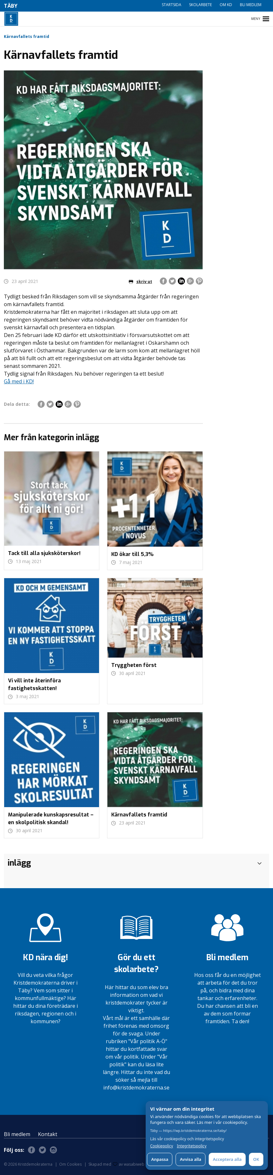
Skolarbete (200, 4)
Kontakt (47, 1134)
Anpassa (159, 1159)
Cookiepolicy (161, 1146)
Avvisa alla (190, 1159)
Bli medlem (250, 4)
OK (256, 1159)
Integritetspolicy (191, 1146)
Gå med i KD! (19, 381)
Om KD (226, 4)
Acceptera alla (227, 1159)
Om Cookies (70, 1164)
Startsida (171, 4)
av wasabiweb (128, 1164)
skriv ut (140, 281)
